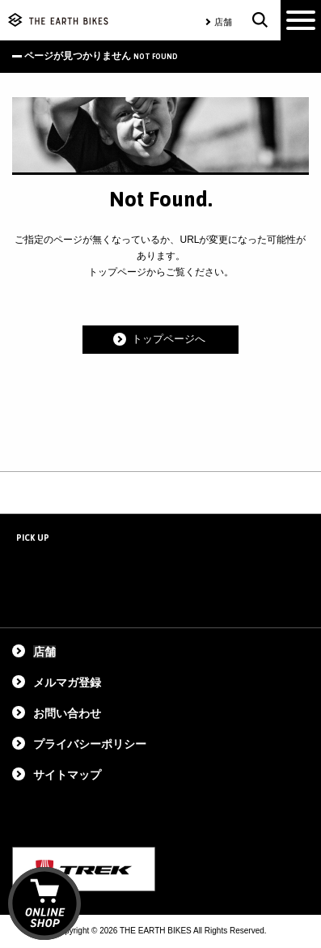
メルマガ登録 (67, 682)
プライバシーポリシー (89, 744)
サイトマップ (67, 774)
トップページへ (168, 339)
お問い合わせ (67, 713)
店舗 (223, 22)
